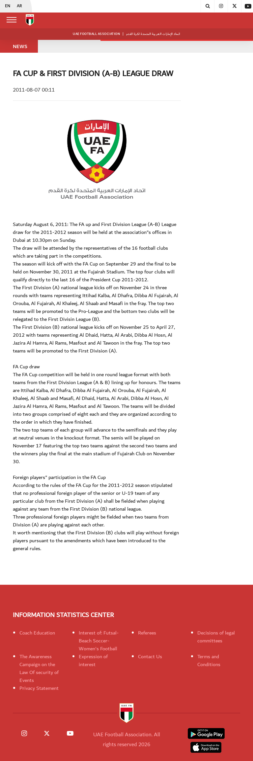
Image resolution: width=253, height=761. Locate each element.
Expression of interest (93, 660)
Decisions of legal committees (216, 637)
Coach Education (37, 633)
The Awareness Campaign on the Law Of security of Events (39, 668)
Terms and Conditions (208, 660)
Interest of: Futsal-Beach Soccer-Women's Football (99, 641)
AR (19, 6)
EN (7, 6)
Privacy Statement (39, 688)
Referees (147, 633)
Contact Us (150, 656)
